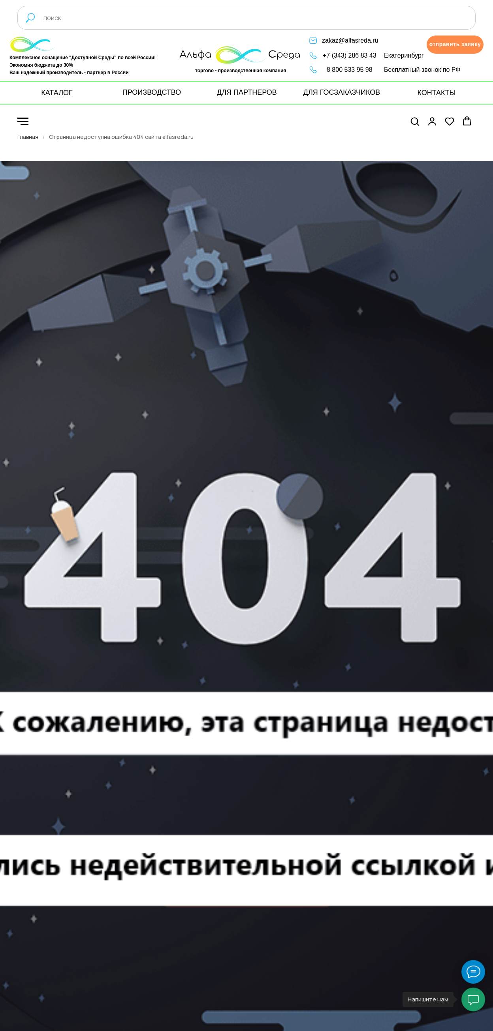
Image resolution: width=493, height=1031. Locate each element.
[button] (455, 45)
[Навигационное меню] (22, 121)
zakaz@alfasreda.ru (350, 40)
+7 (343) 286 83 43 (349, 55)
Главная (27, 136)
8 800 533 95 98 (350, 69)
